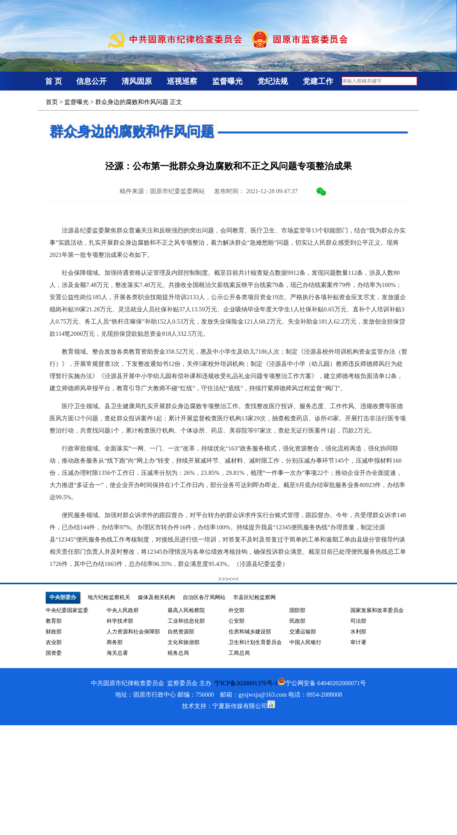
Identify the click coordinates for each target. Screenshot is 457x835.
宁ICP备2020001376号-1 (246, 683)
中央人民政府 (123, 610)
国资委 (54, 653)
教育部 (54, 621)
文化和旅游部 (184, 642)
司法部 (358, 621)
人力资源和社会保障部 (133, 632)
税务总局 (178, 653)
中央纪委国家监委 (67, 610)
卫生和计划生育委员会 (255, 642)
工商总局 (239, 653)
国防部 (297, 610)
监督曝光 (76, 102)
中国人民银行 (305, 642)
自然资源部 (181, 632)
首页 (52, 102)
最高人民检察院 (186, 610)
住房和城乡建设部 (249, 632)
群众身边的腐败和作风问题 (131, 102)
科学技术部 (120, 621)
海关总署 (117, 653)
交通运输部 (302, 632)
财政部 (54, 632)
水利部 (358, 632)
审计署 (358, 642)
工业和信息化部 (186, 621)
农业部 (54, 642)
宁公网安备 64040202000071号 (322, 683)
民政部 (297, 621)
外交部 (236, 610)
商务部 (115, 642)
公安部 (236, 621)
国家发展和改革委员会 (377, 610)
